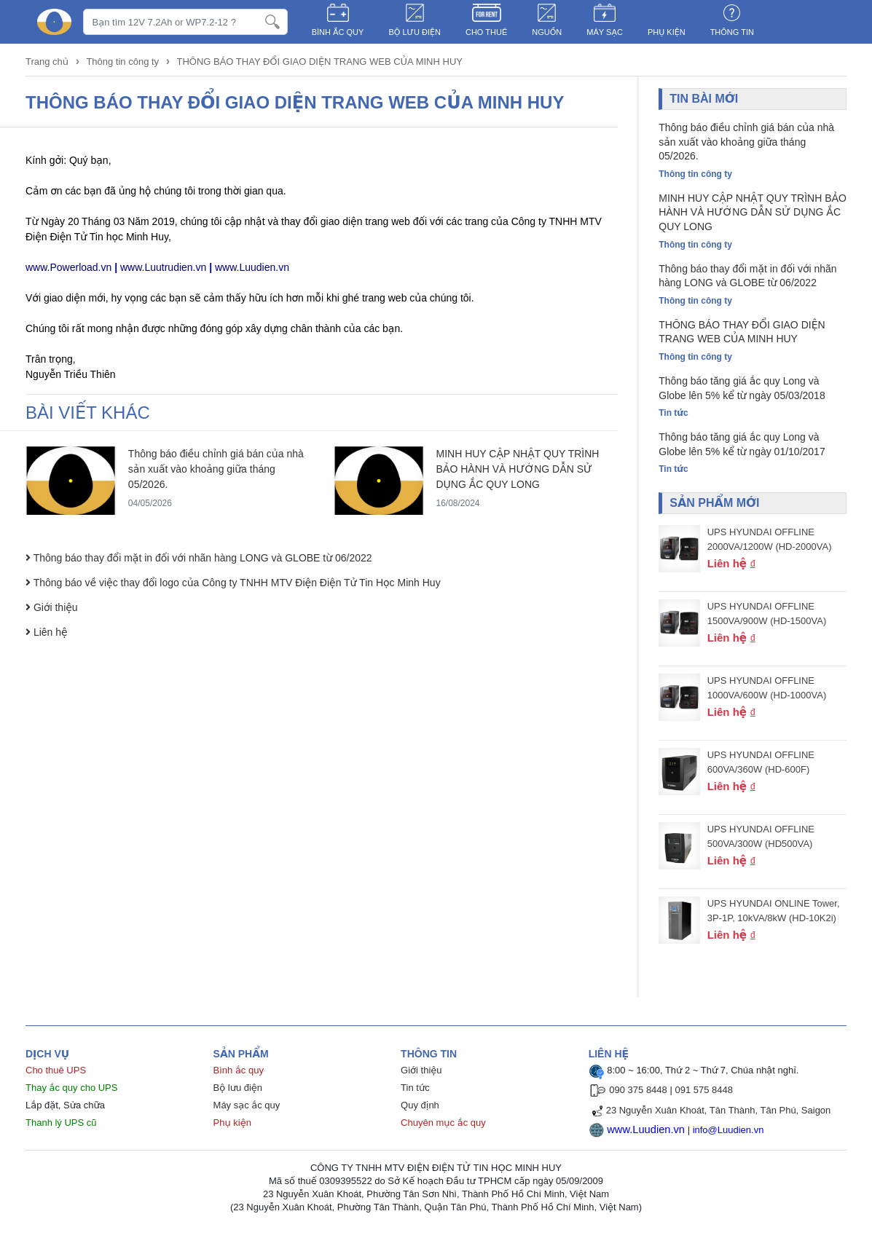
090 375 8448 (638, 1093)
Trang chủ (48, 61)
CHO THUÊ (486, 32)
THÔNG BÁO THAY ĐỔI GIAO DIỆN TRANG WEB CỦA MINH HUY (319, 61)
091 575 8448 (704, 1093)
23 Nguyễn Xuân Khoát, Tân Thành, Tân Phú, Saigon (718, 1113)
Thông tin (732, 32)
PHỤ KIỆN (667, 32)
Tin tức (415, 1091)
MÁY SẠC (604, 32)
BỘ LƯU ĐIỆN (414, 32)
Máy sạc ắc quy (246, 1108)
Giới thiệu (421, 1073)
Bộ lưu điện (238, 1091)
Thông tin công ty (122, 61)
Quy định (420, 1108)
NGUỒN (547, 32)
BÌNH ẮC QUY (338, 32)
